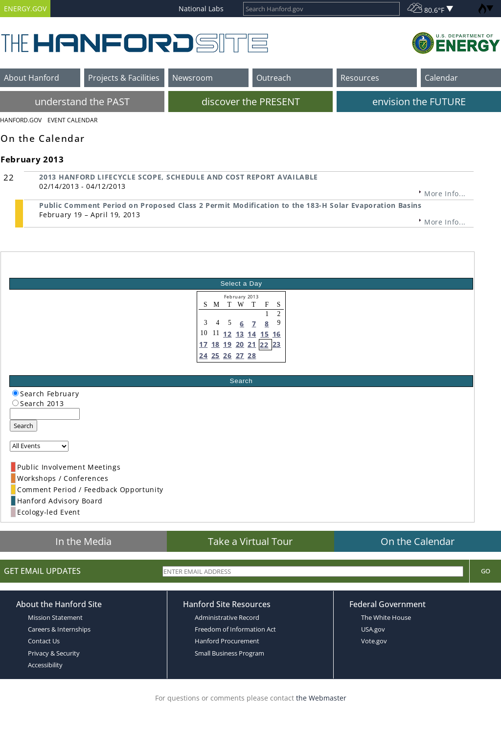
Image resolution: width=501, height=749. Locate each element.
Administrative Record (227, 617)
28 (252, 355)
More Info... (445, 193)
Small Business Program (229, 653)
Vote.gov (374, 640)
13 (240, 334)
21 (252, 344)
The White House (386, 617)
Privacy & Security (54, 653)
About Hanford (31, 77)
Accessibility (45, 664)
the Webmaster (321, 698)
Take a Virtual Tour (250, 541)
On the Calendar (418, 541)
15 (264, 334)
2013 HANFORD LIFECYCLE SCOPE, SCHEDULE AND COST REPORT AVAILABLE (178, 177)
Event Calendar (72, 120)
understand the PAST (82, 101)
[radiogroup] (15, 393)
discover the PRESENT (251, 101)
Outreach (273, 77)
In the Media (83, 541)
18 (215, 344)
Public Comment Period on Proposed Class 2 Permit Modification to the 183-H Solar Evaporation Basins (230, 205)
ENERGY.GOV (25, 8)
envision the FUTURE (419, 101)
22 (264, 344)
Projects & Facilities (123, 77)
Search (23, 425)
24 (203, 355)
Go (485, 571)
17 (203, 344)
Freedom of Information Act (235, 629)
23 (277, 344)
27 (240, 355)
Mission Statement (55, 617)
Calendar (441, 77)
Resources (360, 77)
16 (277, 334)
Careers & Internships (59, 629)
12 (227, 334)
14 (252, 334)
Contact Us (44, 640)
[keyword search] (45, 414)
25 (215, 355)
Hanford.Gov (21, 120)
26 (227, 355)
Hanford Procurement (227, 640)
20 (240, 344)
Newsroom (192, 77)
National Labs (201, 8)
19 (227, 344)
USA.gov (373, 629)
